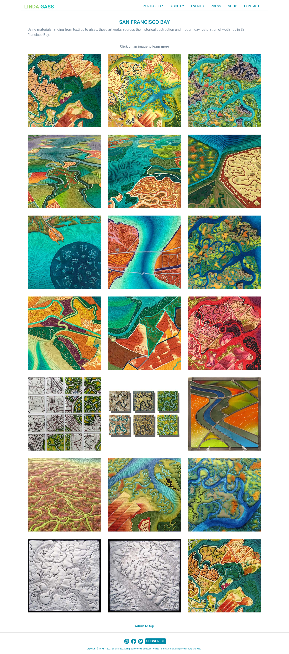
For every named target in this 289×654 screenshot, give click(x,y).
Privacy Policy (151, 648)
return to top (144, 626)
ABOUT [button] (175, 6)
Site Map (197, 648)
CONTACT (252, 6)
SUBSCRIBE (155, 641)
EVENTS (197, 6)
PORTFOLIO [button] (152, 6)
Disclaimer (185, 648)
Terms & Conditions (169, 648)
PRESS (216, 6)
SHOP (232, 6)
